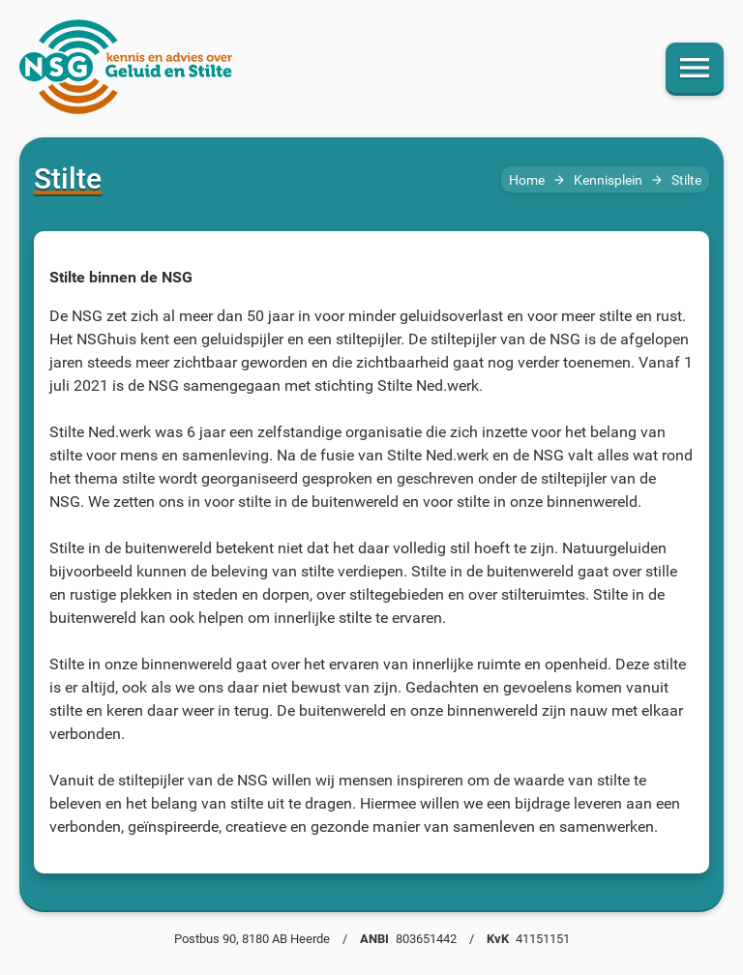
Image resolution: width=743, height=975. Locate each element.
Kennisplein (608, 180)
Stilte (686, 180)
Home (527, 180)
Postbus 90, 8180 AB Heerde (252, 938)
